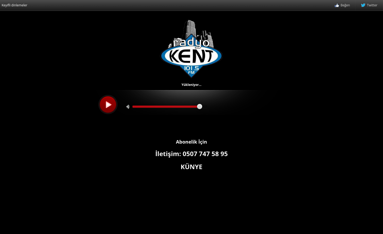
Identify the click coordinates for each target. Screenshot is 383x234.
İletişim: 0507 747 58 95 (191, 153)
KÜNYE (191, 166)
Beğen (342, 5)
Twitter (369, 5)
